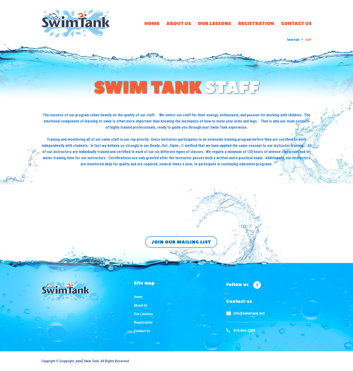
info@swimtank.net (249, 313)
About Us (178, 24)
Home (151, 24)
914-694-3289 (244, 330)
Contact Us (296, 24)
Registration (256, 24)
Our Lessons (214, 24)
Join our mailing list (181, 242)
